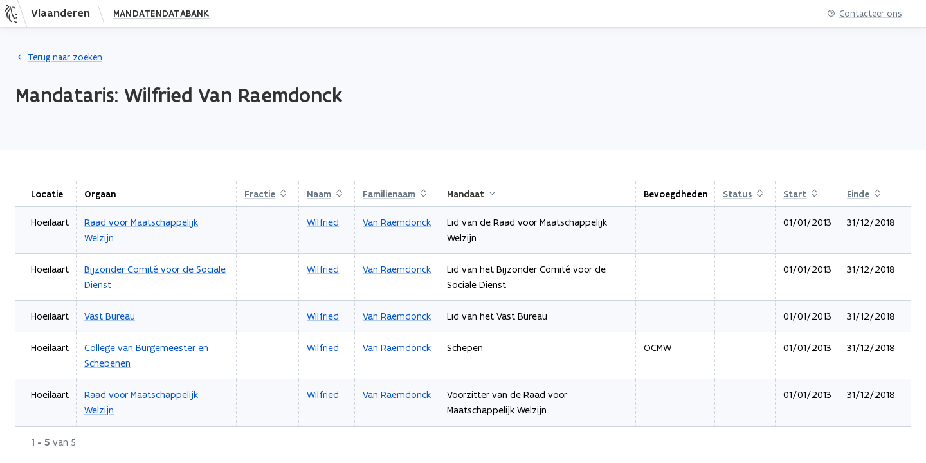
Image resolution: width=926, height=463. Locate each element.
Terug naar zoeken (58, 57)
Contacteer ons (864, 14)
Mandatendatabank (161, 13)
